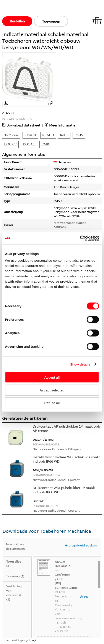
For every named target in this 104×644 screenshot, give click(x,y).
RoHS (64, 135)
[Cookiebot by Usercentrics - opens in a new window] (80, 238)
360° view (11, 135)
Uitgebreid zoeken (81, 545)
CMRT (46, 144)
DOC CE (10, 144)
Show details (80, 364)
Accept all (52, 377)
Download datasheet (23, 125)
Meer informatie (62, 125)
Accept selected (52, 390)
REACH (30, 135)
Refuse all (52, 403)
